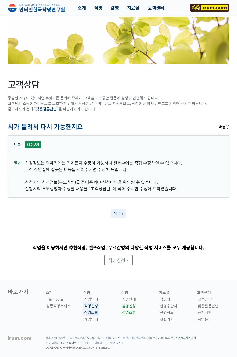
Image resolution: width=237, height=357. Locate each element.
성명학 (165, 299)
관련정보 (167, 312)
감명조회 (129, 312)
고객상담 (205, 299)
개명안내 (91, 319)
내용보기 (33, 144)
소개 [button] (82, 7)
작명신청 (91, 305)
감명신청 (129, 305)
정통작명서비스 (58, 305)
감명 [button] (115, 7)
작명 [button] (98, 7)
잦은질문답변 (46, 109)
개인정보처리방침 (185, 338)
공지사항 (205, 312)
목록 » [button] (118, 213)
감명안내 (129, 299)
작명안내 (91, 299)
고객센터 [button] (156, 7)
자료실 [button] (133, 7)
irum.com (54, 299)
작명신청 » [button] (118, 260)
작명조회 (91, 312)
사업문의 (205, 319)
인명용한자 (168, 305)
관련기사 (167, 319)
